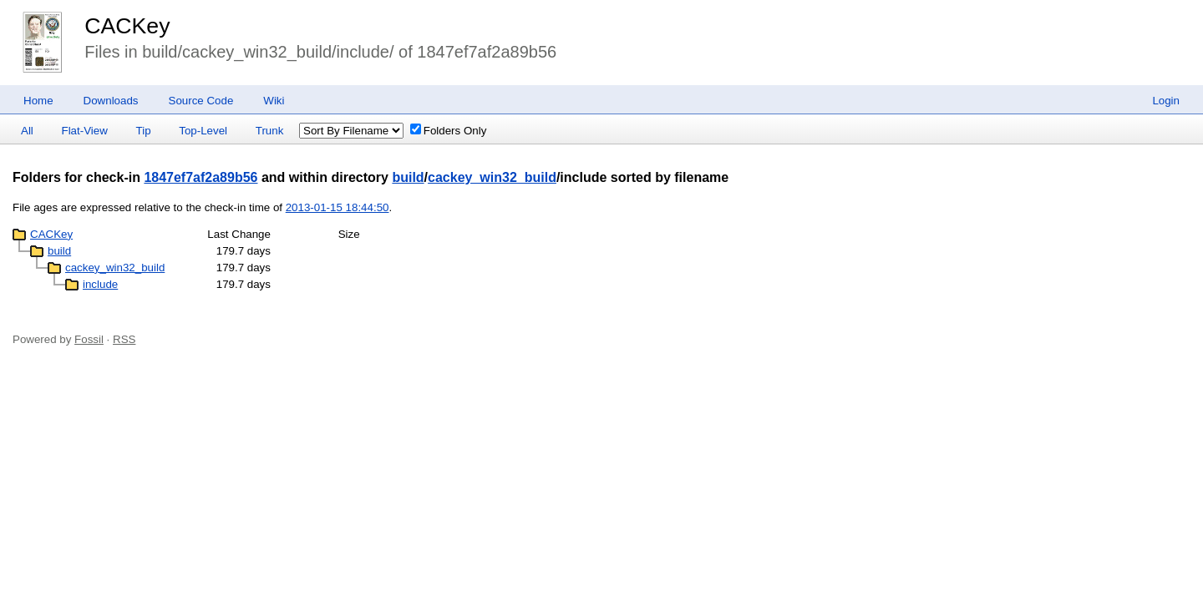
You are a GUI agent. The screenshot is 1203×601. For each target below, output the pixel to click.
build (408, 177)
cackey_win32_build (492, 177)
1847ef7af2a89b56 (200, 177)
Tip (143, 130)
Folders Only (448, 130)
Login (1166, 100)
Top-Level (203, 130)
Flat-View (85, 130)
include (100, 284)
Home (38, 100)
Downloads (111, 100)
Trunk (270, 130)
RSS (124, 339)
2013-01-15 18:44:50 (337, 207)
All (27, 130)
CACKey (127, 25)
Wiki (273, 100)
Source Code (201, 100)
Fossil (89, 339)
